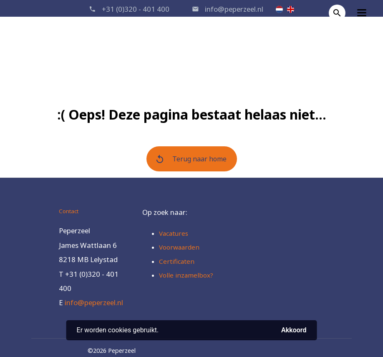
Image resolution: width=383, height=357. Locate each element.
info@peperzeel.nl (234, 9)
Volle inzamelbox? (186, 275)
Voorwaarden (179, 247)
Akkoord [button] (293, 330)
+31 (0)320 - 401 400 (135, 9)
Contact (68, 211)
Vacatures (173, 233)
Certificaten (176, 261)
